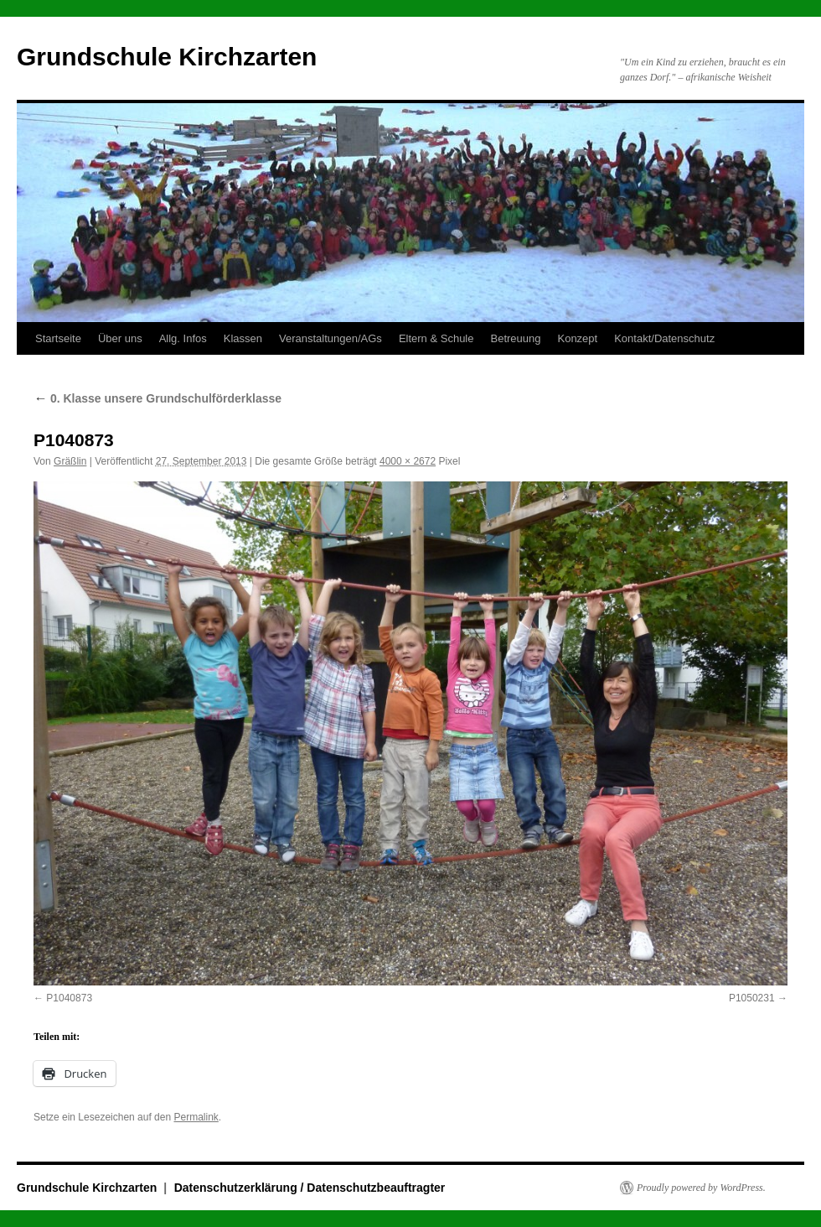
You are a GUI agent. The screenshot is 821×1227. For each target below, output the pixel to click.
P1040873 (69, 998)
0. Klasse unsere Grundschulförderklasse (157, 398)
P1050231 (752, 998)
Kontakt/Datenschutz (664, 338)
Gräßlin (70, 461)
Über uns (120, 338)
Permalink (195, 1117)
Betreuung (515, 338)
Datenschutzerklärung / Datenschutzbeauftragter (310, 1187)
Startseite (58, 338)
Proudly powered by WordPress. (701, 1187)
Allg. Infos (183, 338)
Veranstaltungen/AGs (330, 338)
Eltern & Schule (436, 338)
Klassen (243, 338)
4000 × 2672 (408, 461)
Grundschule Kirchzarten (167, 56)
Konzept (577, 338)
